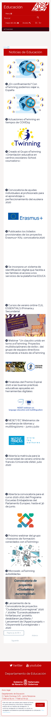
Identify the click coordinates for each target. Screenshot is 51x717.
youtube (33, 665)
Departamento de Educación (25, 673)
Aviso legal (6, 690)
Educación (13, 7)
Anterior (35, 635)
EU (40, 23)
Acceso (27, 23)
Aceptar (40, 705)
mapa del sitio (12, 23)
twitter (16, 665)
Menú (9, 14)
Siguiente (15, 641)
